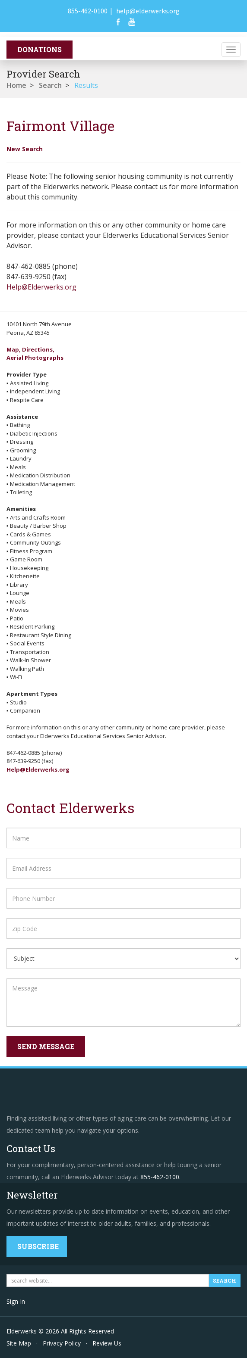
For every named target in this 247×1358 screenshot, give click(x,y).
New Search (24, 149)
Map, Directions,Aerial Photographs (34, 354)
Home (16, 85)
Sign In (15, 1301)
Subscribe (38, 1246)
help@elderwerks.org (148, 10)
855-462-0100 (88, 10)
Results (86, 85)
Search (50, 85)
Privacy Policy (62, 1343)
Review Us (106, 1343)
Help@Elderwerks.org (41, 287)
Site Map (18, 1343)
